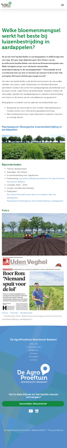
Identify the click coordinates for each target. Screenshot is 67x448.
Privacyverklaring (55, 430)
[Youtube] (31, 411)
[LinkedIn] (36, 411)
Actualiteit (33, 356)
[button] (4, 234)
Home (5, 313)
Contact (33, 360)
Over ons (33, 344)
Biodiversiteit (26, 313)
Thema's (14, 313)
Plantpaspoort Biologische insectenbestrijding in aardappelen (32, 128)
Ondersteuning (33, 347)
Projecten (33, 350)
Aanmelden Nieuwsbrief (33, 403)
